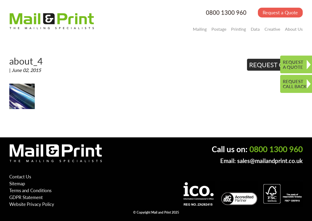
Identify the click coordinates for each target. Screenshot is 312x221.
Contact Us (20, 176)
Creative (272, 29)
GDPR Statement (26, 197)
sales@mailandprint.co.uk (270, 161)
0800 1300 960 (226, 12)
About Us (294, 29)
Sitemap (17, 183)
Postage (218, 29)
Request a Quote (280, 12)
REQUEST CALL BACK (294, 83)
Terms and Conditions (30, 190)
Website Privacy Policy (31, 204)
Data (255, 29)
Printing (238, 29)
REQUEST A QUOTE (293, 64)
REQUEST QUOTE (275, 64)
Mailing (200, 29)
